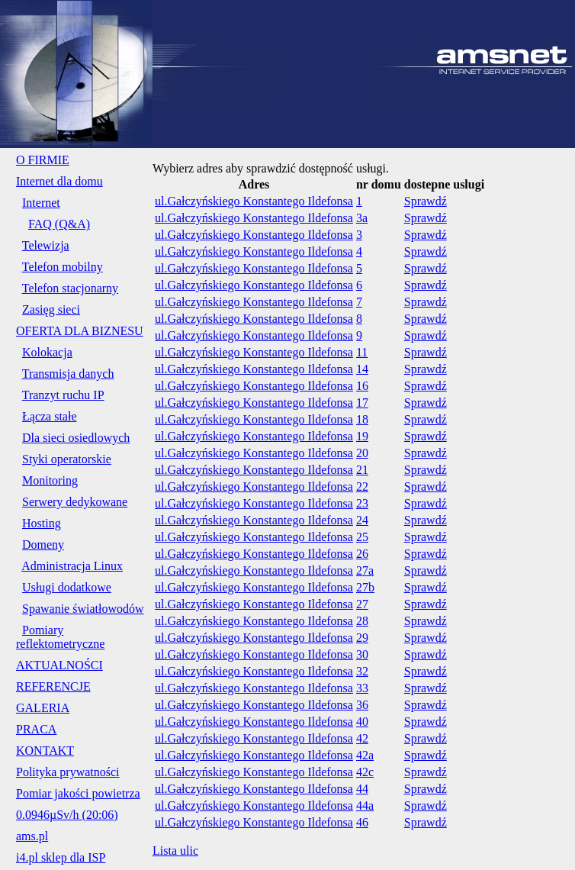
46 (362, 822)
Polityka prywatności (68, 771)
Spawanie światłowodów (83, 608)
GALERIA (42, 707)
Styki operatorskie (66, 459)
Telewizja (45, 245)
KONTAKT (45, 750)
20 (362, 452)
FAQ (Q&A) (59, 224)
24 (362, 520)
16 (362, 385)
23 (362, 503)
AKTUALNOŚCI (59, 665)
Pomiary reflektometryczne (60, 637)
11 (362, 352)
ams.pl (32, 836)
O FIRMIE (42, 159)
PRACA (36, 729)
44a (365, 805)
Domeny (43, 544)
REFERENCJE (53, 686)
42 (362, 738)
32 (362, 671)
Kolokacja (47, 352)
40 (362, 721)
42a (365, 755)
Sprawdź (425, 201)
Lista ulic (175, 850)
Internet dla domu (59, 181)
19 (362, 436)
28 (362, 620)
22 (362, 486)
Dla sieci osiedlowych (76, 437)
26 (362, 553)
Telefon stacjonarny (70, 288)
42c (365, 771)
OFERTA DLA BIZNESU (79, 330)
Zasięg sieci (51, 309)
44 (362, 788)
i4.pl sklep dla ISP (60, 857)
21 (362, 469)
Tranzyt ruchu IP (63, 394)
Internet (41, 202)
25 (362, 536)
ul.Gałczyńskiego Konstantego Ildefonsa (254, 201)
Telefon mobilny (62, 266)
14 (362, 368)
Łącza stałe (49, 416)
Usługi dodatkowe (66, 587)
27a (365, 570)
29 (362, 637)
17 (362, 402)
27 (362, 604)
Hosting (41, 523)
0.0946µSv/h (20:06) (67, 814)
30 (362, 654)
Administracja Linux (72, 565)
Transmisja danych (68, 373)
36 (362, 704)
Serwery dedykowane (74, 501)
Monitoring (50, 480)
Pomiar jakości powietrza (78, 793)
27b (365, 587)
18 (362, 419)
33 (362, 688)
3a (362, 217)
